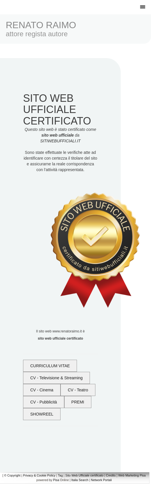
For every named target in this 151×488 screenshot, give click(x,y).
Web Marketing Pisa (132, 475)
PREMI (77, 402)
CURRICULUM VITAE (50, 365)
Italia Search (79, 480)
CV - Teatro (78, 390)
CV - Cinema (41, 390)
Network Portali (101, 480)
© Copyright (12, 475)
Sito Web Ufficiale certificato (84, 475)
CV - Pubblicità (43, 402)
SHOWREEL (41, 414)
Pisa (56, 480)
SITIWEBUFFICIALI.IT (60, 141)
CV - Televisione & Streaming (56, 378)
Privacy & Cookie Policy (39, 475)
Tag (60, 475)
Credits (111, 475)
